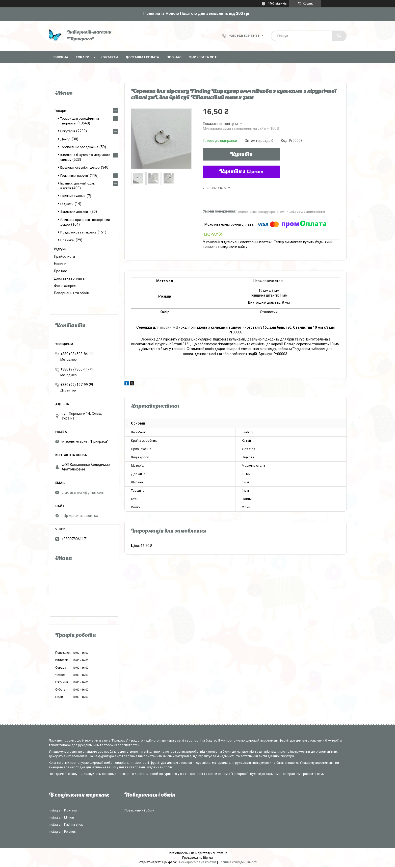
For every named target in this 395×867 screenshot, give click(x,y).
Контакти (109, 57)
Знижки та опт (203, 57)
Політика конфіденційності (238, 862)
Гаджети (66, 204)
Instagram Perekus (62, 831)
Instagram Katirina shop (66, 824)
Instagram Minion (61, 817)
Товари (82, 57)
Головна (60, 57)
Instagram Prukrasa (63, 810)
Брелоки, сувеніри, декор (80, 167)
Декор (65, 139)
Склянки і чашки (72, 196)
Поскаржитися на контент (197, 862)
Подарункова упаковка (78, 232)
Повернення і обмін (139, 810)
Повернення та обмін (71, 293)
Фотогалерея (65, 286)
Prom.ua (221, 853)
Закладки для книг (74, 212)
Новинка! (67, 240)
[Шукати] (339, 36)
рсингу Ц (170, 327)
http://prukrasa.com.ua (80, 516)
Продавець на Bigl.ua (197, 857)
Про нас (174, 57)
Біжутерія (67, 131)
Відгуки (60, 249)
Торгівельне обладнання (79, 147)
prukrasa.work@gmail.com (83, 492)
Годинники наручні (74, 175)
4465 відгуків (277, 3)
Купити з (241, 171)
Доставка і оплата (142, 57)
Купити (241, 154)
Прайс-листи (64, 256)
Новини (60, 264)
